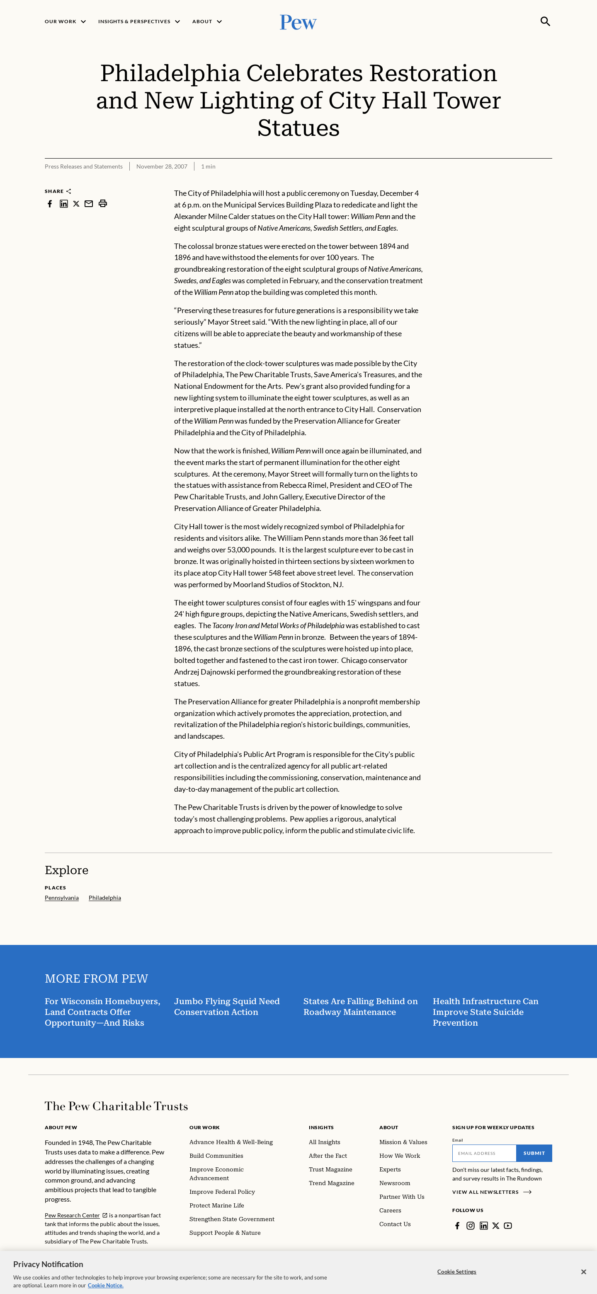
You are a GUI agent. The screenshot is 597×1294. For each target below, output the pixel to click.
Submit (534, 1153)
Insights (321, 1127)
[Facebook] (457, 1226)
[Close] (584, 1279)
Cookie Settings (456, 1278)
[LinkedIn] (484, 1226)
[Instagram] (471, 1226)
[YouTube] (508, 1226)
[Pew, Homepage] (298, 21)
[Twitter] (496, 1225)
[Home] (116, 1106)
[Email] (484, 1153)
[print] (103, 203)
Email (458, 1140)
